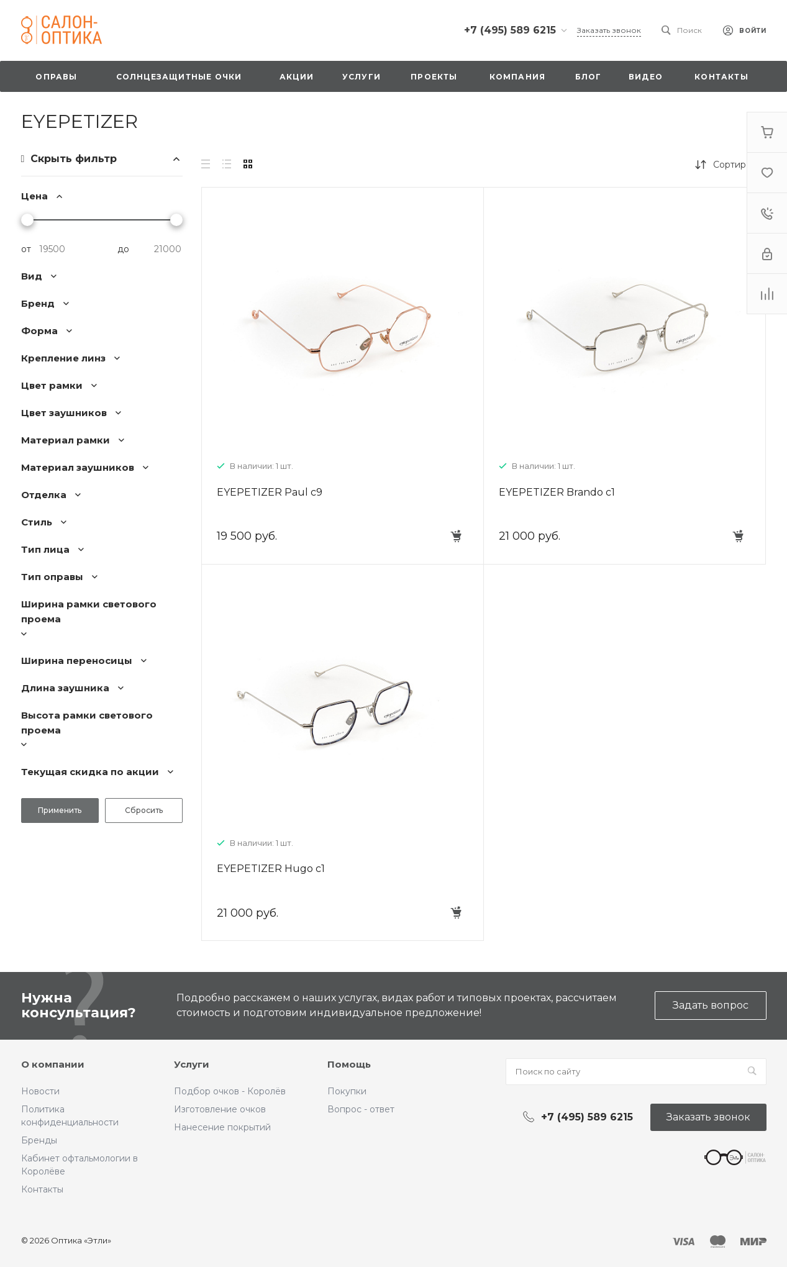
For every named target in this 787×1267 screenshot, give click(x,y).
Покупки (346, 1091)
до (123, 249)
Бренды (39, 1140)
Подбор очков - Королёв (230, 1091)
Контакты (42, 1189)
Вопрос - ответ (360, 1109)
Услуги (191, 1064)
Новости (40, 1091)
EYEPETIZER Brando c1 (557, 492)
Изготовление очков (220, 1109)
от (26, 249)
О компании (52, 1064)
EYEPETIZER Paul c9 (269, 492)
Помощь (349, 1064)
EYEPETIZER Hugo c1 (271, 868)
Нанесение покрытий (222, 1127)
